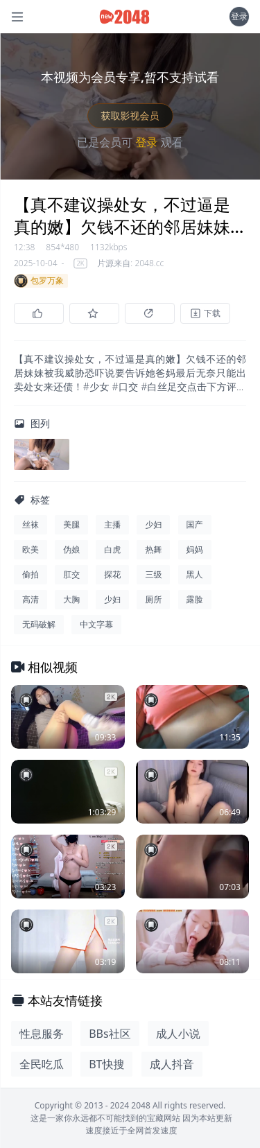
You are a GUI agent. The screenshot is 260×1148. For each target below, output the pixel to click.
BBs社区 (109, 1033)
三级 (153, 574)
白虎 (112, 549)
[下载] (205, 313)
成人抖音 (172, 1064)
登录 (239, 16)
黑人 (195, 574)
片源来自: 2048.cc (130, 263)
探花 (112, 574)
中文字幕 (96, 624)
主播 (112, 524)
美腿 (71, 524)
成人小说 (178, 1033)
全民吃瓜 (41, 1064)
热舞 (153, 549)
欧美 (30, 549)
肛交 (71, 574)
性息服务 (41, 1033)
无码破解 (38, 624)
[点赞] (39, 313)
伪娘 (71, 549)
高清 (30, 599)
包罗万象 (39, 281)
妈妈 (195, 549)
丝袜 (30, 524)
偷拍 (30, 574)
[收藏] (94, 313)
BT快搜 (106, 1064)
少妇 (153, 524)
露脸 (195, 599)
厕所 (153, 599)
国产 (195, 524)
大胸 (71, 599)
